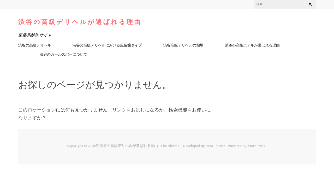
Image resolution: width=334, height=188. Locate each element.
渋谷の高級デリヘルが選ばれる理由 (80, 21)
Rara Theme (215, 145)
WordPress (256, 145)
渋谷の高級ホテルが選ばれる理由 (252, 45)
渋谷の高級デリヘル (34, 45)
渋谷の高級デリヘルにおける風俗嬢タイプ (107, 45)
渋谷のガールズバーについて (63, 54)
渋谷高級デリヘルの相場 (183, 45)
